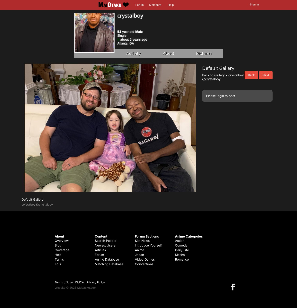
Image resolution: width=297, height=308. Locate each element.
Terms (59, 259)
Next (265, 75)
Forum (139, 4)
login (220, 96)
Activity (133, 53)
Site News (142, 241)
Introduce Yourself (148, 245)
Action (179, 241)
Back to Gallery (213, 75)
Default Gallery (32, 199)
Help (171, 4)
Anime (139, 250)
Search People (105, 241)
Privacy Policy (96, 282)
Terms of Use (64, 282)
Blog (58, 245)
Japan (139, 255)
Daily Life (182, 250)
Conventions (144, 264)
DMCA (79, 282)
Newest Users (105, 245)
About (168, 53)
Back (251, 75)
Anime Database (107, 259)
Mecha (180, 255)
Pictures (204, 53)
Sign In (254, 4)
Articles (100, 250)
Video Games (145, 259)
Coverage (62, 250)
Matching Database (109, 264)
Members (155, 4)
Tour (58, 264)
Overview (62, 241)
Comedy (181, 245)
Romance (182, 259)
